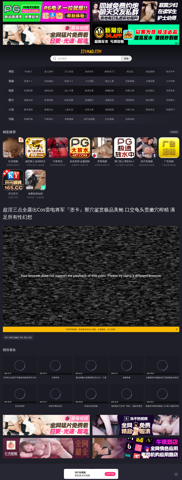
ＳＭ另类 (170, 81)
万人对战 (69, 71)
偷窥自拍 (28, 100)
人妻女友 (69, 109)
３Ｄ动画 (89, 81)
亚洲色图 (48, 100)
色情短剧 (130, 119)
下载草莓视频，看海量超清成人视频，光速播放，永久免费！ (121, 329)
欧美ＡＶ (69, 81)
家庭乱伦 (48, 109)
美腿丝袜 (109, 100)
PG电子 (28, 71)
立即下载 (110, 474)
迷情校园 (109, 109)
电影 (11, 90)
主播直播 (150, 81)
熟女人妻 (109, 81)
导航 (11, 119)
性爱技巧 (170, 109)
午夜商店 (48, 119)
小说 (11, 109)
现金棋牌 (150, 71)
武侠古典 (89, 109)
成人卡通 (69, 90)
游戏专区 (89, 71)
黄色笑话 (150, 109)
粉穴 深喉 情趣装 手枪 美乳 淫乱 (18, 337)
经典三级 (130, 90)
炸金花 (130, 71)
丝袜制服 (130, 81)
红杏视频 (109, 119)
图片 (11, 100)
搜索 (126, 58)
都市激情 (28, 109)
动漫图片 (89, 100)
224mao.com (91, 51)
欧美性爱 (89, 90)
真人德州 (48, 71)
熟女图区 (150, 100)
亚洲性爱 (28, 90)
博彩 (11, 71)
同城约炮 (28, 119)
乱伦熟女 (150, 90)
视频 (11, 81)
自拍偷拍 (48, 81)
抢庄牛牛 (170, 71)
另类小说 (130, 109)
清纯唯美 (130, 100)
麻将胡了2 (110, 71)
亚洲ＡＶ (28, 81)
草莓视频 (69, 119)
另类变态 (170, 90)
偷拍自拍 (48, 90)
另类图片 (170, 100)
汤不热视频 (89, 119)
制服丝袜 (109, 90)
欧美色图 (69, 100)
